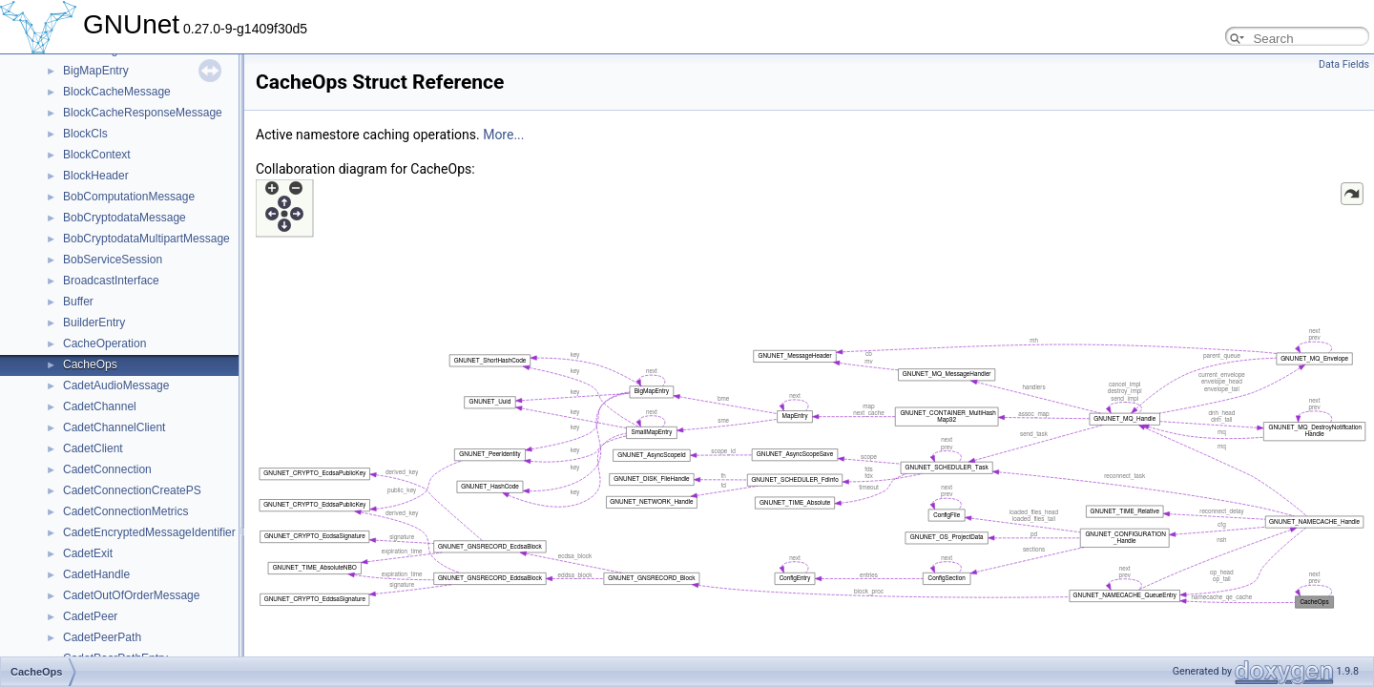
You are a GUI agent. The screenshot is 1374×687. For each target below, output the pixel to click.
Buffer (78, 301)
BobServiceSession (112, 259)
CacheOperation (104, 343)
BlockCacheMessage (117, 91)
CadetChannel (99, 406)
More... (503, 134)
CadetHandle (96, 574)
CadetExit (88, 553)
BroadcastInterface (111, 280)
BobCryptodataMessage (124, 217)
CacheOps (90, 364)
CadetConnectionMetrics (125, 511)
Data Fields (1344, 64)
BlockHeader (96, 175)
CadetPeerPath (102, 637)
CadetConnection (107, 469)
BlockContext (97, 154)
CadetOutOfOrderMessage (131, 595)
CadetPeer (90, 616)
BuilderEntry (94, 322)
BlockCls (85, 133)
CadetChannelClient (114, 427)
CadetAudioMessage (116, 385)
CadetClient (93, 448)
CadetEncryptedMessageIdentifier (149, 532)
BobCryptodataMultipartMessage (146, 238)
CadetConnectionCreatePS (132, 490)
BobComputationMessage (129, 196)
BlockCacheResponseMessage (142, 112)
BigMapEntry (96, 70)
